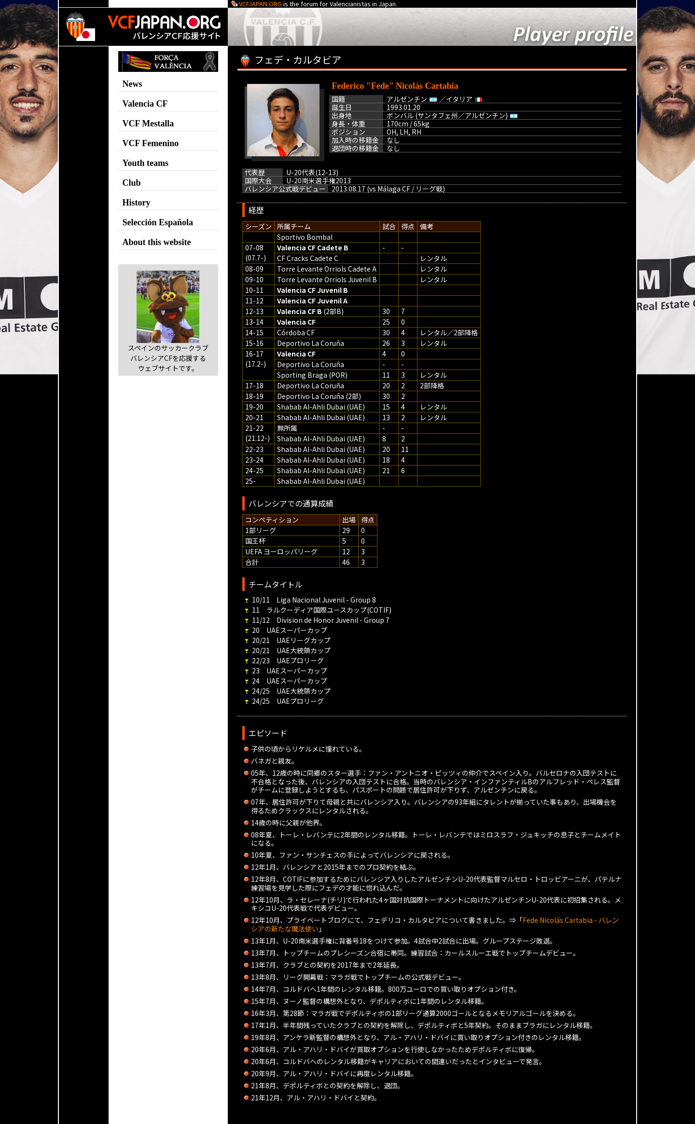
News (132, 84)
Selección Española (158, 222)
